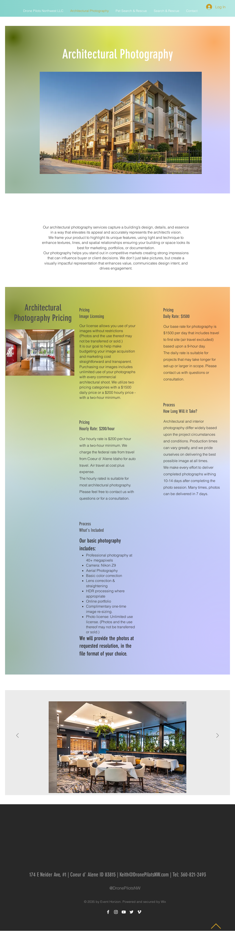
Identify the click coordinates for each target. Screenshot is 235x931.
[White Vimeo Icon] (139, 911)
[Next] (217, 735)
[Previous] (17, 735)
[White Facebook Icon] (108, 911)
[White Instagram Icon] (115, 911)
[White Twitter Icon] (131, 911)
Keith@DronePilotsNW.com (144, 874)
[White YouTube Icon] (123, 911)
